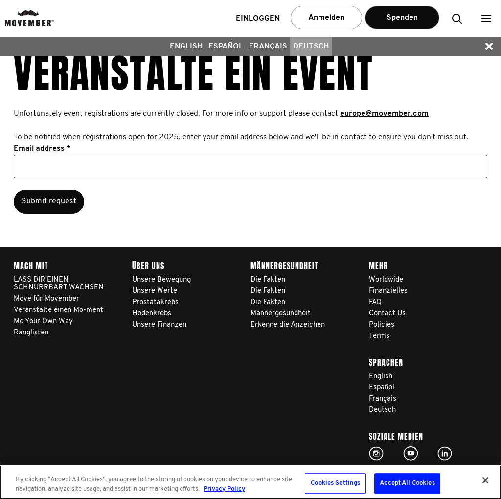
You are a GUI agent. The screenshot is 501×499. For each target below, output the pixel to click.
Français (268, 46)
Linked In (444, 453)
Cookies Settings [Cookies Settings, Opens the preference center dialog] (335, 483)
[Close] (485, 480)
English (186, 46)
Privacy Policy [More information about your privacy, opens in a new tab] (224, 489)
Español (225, 46)
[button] (486, 18)
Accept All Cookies (407, 483)
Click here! (376, 453)
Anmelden (326, 18)
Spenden (402, 18)
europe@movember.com (384, 114)
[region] (250, 482)
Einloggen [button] (258, 19)
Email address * (42, 149)
